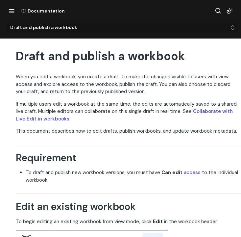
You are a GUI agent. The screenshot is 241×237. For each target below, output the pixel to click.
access (192, 172)
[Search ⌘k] (218, 11)
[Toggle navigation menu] (11, 11)
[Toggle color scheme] (229, 11)
